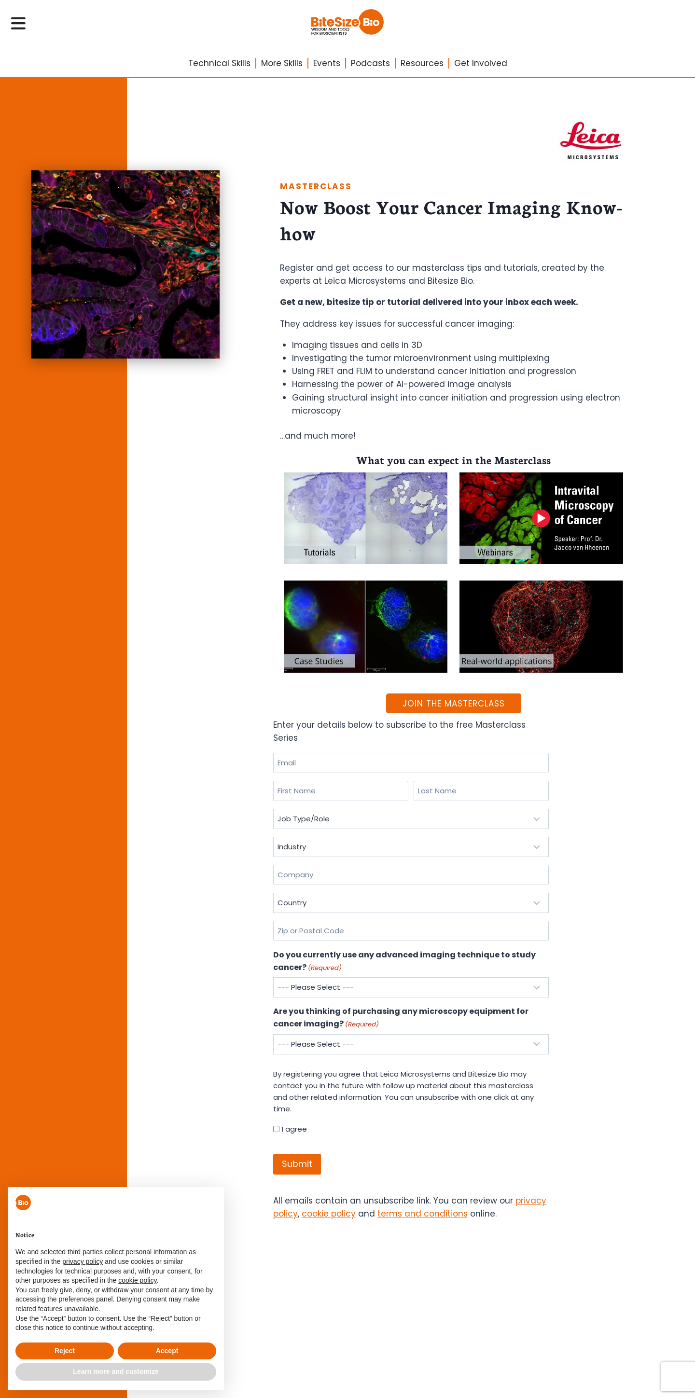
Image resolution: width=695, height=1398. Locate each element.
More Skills (282, 63)
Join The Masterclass (454, 703)
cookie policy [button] (137, 1280)
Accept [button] (167, 1351)
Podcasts (370, 63)
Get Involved (480, 63)
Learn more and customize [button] (115, 1371)
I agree (294, 1129)
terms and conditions (422, 1213)
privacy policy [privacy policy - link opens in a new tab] (82, 1261)
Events (326, 63)
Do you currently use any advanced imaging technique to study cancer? (404, 961)
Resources (422, 63)
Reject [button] (65, 1351)
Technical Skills (219, 63)
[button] (211, 1202)
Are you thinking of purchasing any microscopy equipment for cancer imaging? (400, 1017)
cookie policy (329, 1213)
